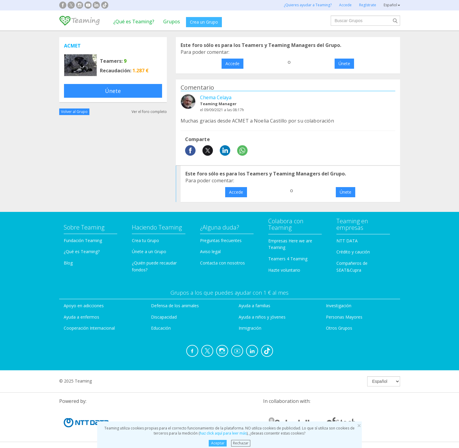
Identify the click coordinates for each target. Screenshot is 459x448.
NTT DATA (347, 241)
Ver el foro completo (149, 111)
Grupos (171, 21)
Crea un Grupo (204, 22)
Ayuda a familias (254, 305)
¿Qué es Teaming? (133, 21)
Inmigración (250, 328)
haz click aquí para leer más (223, 433)
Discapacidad (164, 317)
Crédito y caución (353, 252)
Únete (113, 90)
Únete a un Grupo (149, 251)
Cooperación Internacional (89, 328)
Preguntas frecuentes (221, 240)
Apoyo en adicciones (84, 305)
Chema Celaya (215, 97)
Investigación (338, 305)
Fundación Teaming (83, 240)
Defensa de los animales (175, 305)
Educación (161, 328)
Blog (68, 263)
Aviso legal (210, 251)
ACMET (72, 45)
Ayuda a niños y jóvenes (262, 317)
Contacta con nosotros (222, 263)
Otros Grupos (339, 328)
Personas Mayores (344, 317)
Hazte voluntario (284, 270)
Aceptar (218, 443)
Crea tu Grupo (145, 240)
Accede (232, 63)
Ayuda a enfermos (81, 317)
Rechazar (240, 443)
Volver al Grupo (74, 111)
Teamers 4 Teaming (287, 259)
